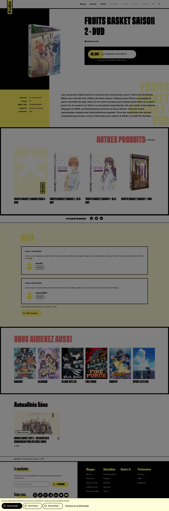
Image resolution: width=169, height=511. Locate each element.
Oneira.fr (126, 469)
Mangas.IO (142, 483)
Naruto (89, 474)
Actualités (109, 469)
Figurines (106, 487)
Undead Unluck (92, 487)
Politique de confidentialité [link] (77, 506)
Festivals (106, 483)
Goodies (106, 478)
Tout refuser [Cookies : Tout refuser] (33, 506)
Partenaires (144, 469)
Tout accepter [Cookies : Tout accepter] (12, 506)
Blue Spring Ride (92, 491)
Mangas (90, 469)
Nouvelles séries (109, 474)
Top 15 (105, 491)
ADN (139, 478)
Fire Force (90, 478)
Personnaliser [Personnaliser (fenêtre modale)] (53, 506)
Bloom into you (92, 483)
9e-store (141, 474)
